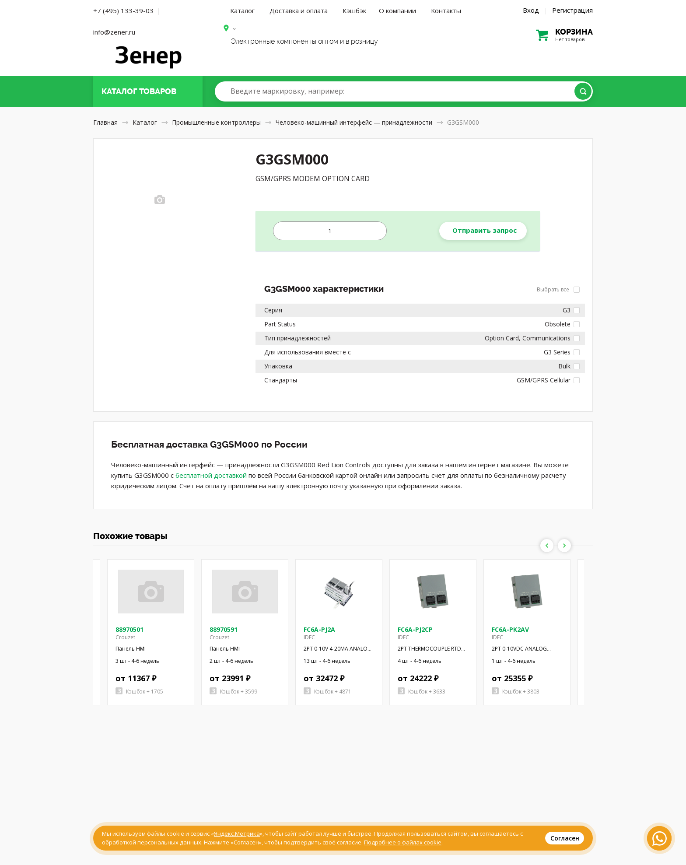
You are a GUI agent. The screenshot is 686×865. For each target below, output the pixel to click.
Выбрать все (558, 289)
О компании (397, 10)
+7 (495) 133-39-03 (123, 10)
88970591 (224, 629)
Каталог (242, 10)
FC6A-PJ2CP (415, 629)
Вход (531, 10)
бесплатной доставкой (211, 475)
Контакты (446, 10)
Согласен (564, 838)
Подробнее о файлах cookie (402, 842)
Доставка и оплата (299, 10)
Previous (546, 545)
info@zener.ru (114, 32)
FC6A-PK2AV (510, 629)
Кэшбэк (354, 10)
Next (564, 545)
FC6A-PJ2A (319, 629)
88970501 (130, 629)
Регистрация (572, 10)
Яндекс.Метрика (237, 833)
